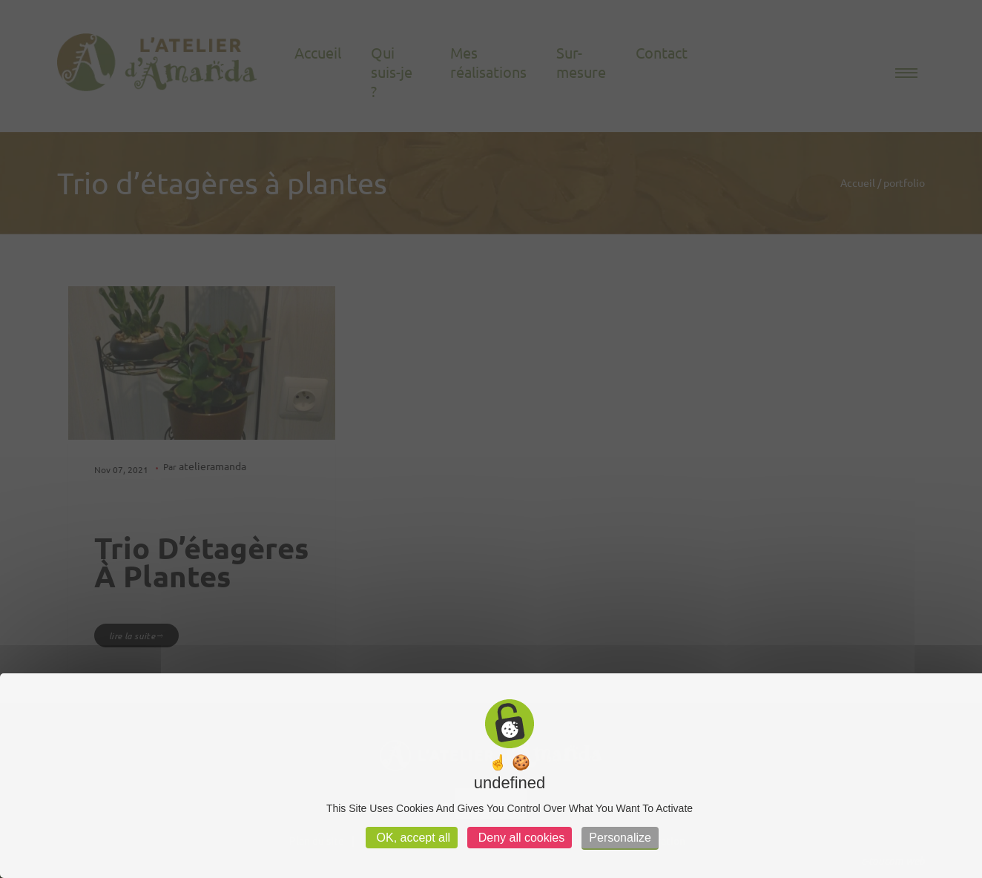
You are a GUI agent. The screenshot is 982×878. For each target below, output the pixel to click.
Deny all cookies (519, 837)
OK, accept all (411, 837)
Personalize (620, 837)
